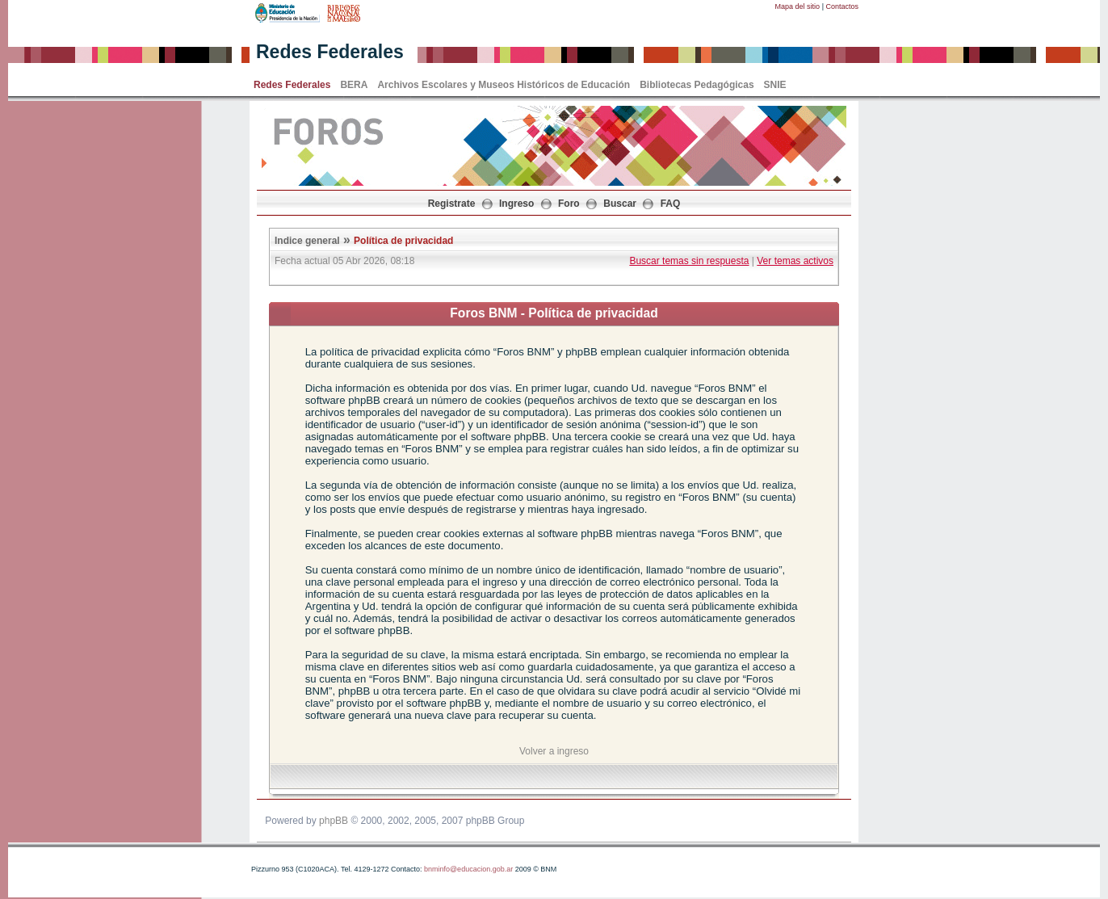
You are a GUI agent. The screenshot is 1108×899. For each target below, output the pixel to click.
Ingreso (516, 203)
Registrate (452, 203)
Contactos (841, 6)
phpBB (333, 820)
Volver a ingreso (554, 751)
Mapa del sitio (798, 6)
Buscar (619, 203)
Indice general (307, 240)
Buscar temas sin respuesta (689, 261)
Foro (569, 203)
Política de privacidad (403, 240)
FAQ (671, 203)
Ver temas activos (795, 261)
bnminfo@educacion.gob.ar (468, 869)
